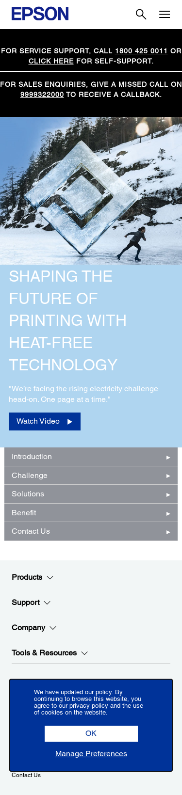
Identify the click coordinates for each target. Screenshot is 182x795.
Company (34, 627)
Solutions (28, 493)
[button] (91, 734)
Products (33, 577)
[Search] (141, 14)
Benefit (24, 512)
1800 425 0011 (141, 51)
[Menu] (164, 14)
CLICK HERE (51, 61)
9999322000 (42, 94)
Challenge (30, 475)
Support (31, 602)
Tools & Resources (50, 653)
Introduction (32, 456)
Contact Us (31, 531)
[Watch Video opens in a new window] (45, 421)
